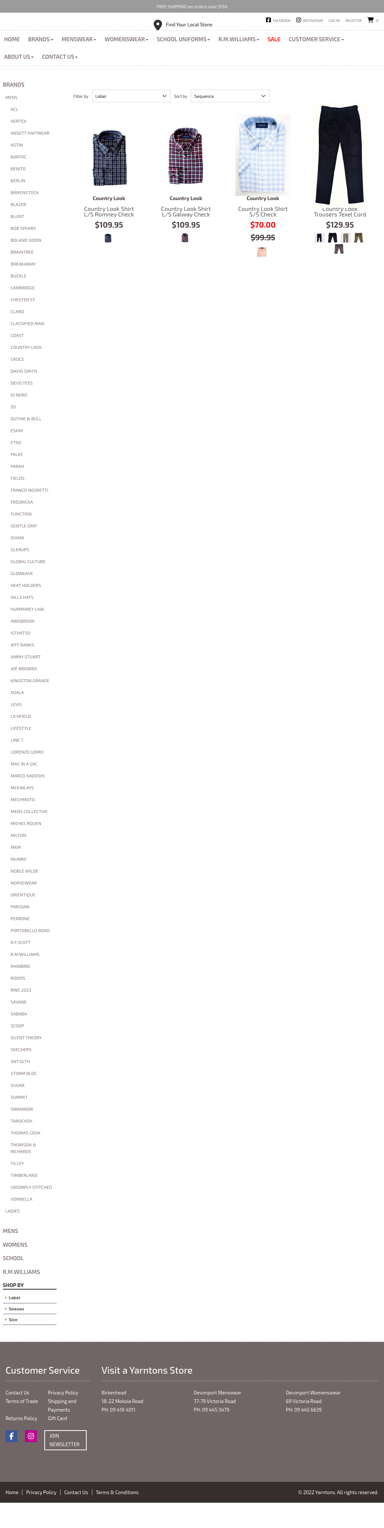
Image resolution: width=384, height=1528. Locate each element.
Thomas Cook (26, 1158)
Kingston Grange (30, 705)
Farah (17, 491)
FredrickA (22, 527)
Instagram (313, 20)
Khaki (345, 262)
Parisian (20, 931)
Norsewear (24, 908)
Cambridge (23, 312)
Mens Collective (29, 836)
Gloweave (22, 598)
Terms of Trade (22, 1426)
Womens (15, 1269)
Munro (18, 884)
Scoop (18, 1050)
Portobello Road (30, 955)
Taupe (358, 262)
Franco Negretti (29, 515)
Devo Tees (22, 408)
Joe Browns (24, 693)
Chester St (23, 324)
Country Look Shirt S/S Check (263, 180)
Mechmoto (23, 824)
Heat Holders (26, 610)
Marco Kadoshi (28, 800)
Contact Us (60, 81)
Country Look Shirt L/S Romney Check (109, 180)
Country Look (26, 372)
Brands (40, 64)
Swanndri (22, 1134)
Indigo (319, 262)
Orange (262, 277)
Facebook (282, 20)
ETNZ (16, 467)
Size (13, 1344)
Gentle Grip (24, 550)
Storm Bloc (24, 1098)
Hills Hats (22, 622)
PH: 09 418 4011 (118, 1435)
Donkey (339, 274)
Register (353, 20)
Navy (108, 262)
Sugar (18, 1110)
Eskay (17, 455)
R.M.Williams (238, 64)
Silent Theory (26, 1062)
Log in (334, 20)
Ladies (13, 1236)
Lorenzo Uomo (27, 777)
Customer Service (316, 64)
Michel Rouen (26, 848)
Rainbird (20, 991)
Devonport (217, 33)
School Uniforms (183, 64)
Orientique (23, 919)
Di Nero (19, 420)
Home (12, 64)
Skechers (21, 1074)
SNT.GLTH (20, 1086)
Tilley (17, 1188)
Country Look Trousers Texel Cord (340, 180)
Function (21, 539)
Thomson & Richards (23, 1173)
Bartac (19, 181)
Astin (17, 170)
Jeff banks (22, 669)
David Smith (24, 396)
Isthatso (21, 658)
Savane (19, 1027)
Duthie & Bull (26, 443)
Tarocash (21, 1146)
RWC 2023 (21, 1015)
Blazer (18, 229)
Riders (18, 1003)
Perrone (20, 943)
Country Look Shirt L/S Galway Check (186, 180)
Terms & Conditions (117, 1518)
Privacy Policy (63, 1418)
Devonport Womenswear (313, 1418)
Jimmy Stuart (26, 681)
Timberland (24, 1200)
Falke (17, 479)
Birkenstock (25, 217)
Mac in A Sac (24, 789)
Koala (17, 717)
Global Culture (28, 586)
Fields (18, 503)
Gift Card (57, 1444)
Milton (18, 860)
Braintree (22, 277)
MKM (16, 872)
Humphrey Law (27, 634)
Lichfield (21, 741)
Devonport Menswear (217, 1418)
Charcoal (332, 262)
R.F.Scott (21, 967)
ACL (14, 134)
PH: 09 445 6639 (304, 1435)
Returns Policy (21, 1444)
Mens (11, 122)
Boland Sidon (26, 265)
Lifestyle (21, 753)
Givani (18, 562)
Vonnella (22, 1224)
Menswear (79, 64)
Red (185, 262)
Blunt (18, 241)
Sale (274, 64)
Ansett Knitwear (30, 158)
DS (13, 431)
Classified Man (28, 348)
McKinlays (22, 812)
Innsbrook (23, 646)
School (13, 1283)
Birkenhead (180, 33)
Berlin (18, 205)
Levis (16, 729)
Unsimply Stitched (31, 1212)
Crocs (17, 384)
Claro (17, 336)
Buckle (18, 301)
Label (14, 1322)
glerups (20, 574)
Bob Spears (23, 253)
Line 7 (17, 765)
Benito (18, 193)
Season (16, 1333)
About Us (19, 81)
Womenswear (126, 64)
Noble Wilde (25, 896)
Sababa (19, 1038)
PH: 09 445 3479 (212, 1435)
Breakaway (23, 289)
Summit (19, 1122)
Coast (17, 360)
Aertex (19, 146)
